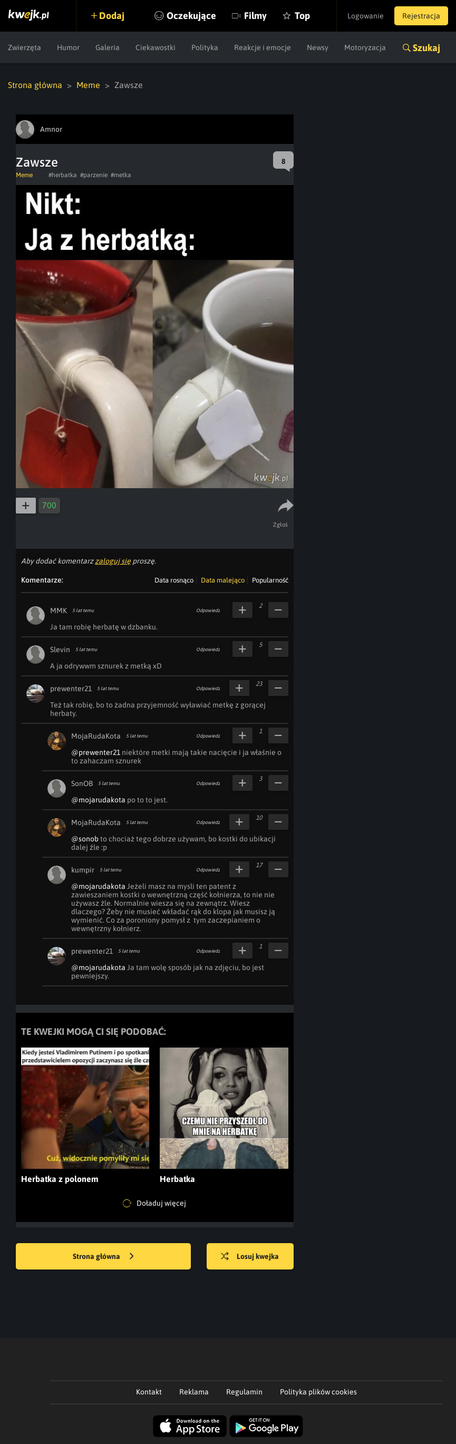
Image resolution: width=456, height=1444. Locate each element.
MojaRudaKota (96, 736)
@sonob (85, 839)
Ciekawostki (155, 47)
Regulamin (244, 1392)
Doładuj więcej (154, 1203)
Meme (88, 85)
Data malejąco (223, 580)
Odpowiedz (208, 610)
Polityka (204, 47)
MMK (58, 610)
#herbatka (62, 175)
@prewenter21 (95, 752)
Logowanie (365, 16)
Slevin (60, 649)
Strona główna (35, 85)
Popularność (270, 580)
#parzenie (94, 175)
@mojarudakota (98, 800)
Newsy (317, 47)
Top (302, 15)
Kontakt (149, 1392)
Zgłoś (280, 524)
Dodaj (111, 15)
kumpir (82, 870)
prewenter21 (71, 688)
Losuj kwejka (250, 1257)
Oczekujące (191, 15)
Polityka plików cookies (318, 1392)
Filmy (255, 15)
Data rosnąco (173, 580)
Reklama (194, 1392)
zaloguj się (113, 561)
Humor (68, 47)
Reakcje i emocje (262, 47)
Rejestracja (421, 16)
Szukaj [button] (426, 47)
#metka (121, 175)
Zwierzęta (24, 47)
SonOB (82, 783)
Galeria (107, 47)
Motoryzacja (365, 47)
